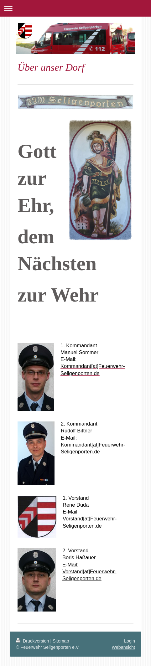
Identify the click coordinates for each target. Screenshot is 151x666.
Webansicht (123, 647)
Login (129, 640)
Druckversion (33, 640)
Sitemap (61, 640)
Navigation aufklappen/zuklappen (75, 8)
